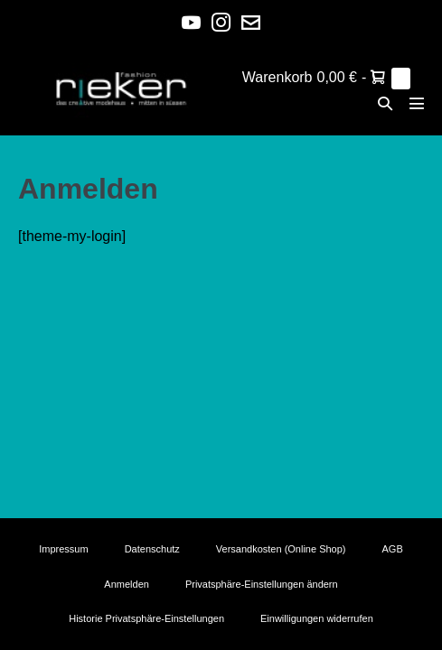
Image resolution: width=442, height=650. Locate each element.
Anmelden (126, 584)
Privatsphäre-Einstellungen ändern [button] (261, 584)
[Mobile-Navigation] (416, 103)
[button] (385, 103)
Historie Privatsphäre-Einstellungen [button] (146, 618)
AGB (392, 548)
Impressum (63, 548)
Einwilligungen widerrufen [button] (316, 618)
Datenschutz (152, 548)
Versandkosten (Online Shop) (281, 548)
